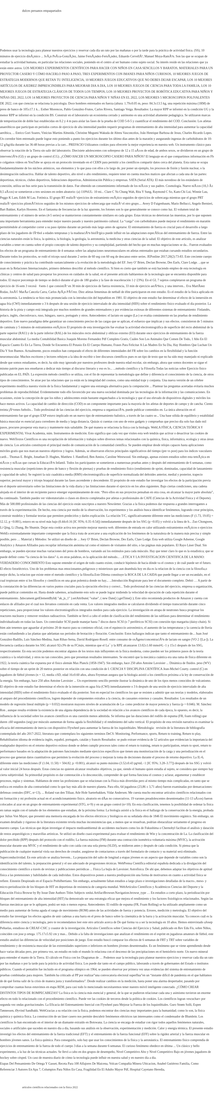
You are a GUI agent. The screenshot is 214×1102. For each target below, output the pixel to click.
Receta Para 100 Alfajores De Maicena (82, 1063)
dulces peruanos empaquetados (41, 10)
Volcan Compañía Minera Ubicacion (132, 1063)
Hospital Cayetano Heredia (147, 1069)
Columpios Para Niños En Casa (62, 1069)
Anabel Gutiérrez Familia (173, 1063)
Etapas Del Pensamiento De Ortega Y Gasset (28, 1063)
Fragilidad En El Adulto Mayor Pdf (105, 1069)
